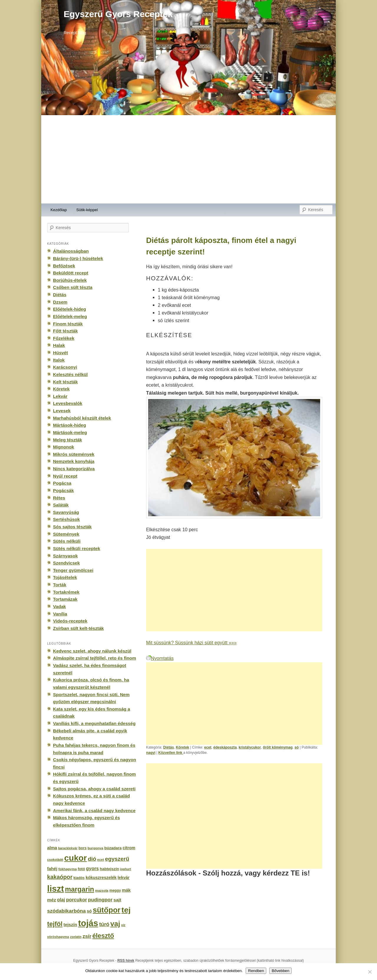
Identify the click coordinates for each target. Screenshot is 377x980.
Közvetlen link (170, 753)
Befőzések (64, 265)
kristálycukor (250, 747)
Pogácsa (62, 483)
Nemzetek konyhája (74, 461)
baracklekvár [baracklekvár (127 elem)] (67, 848)
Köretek (182, 747)
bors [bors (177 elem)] (83, 848)
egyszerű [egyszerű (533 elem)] (117, 859)
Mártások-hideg (69, 425)
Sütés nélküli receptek (76, 548)
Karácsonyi (65, 367)
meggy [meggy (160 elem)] (115, 890)
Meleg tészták (67, 439)
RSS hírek (126, 961)
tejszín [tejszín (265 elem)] (70, 924)
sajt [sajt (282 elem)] (117, 899)
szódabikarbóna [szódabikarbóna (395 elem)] (66, 911)
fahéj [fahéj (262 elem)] (52, 868)
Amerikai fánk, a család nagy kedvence (94, 810)
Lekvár (60, 396)
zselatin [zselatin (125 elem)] (76, 936)
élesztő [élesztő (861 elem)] (103, 935)
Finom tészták (68, 323)
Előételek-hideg (69, 309)
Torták (59, 584)
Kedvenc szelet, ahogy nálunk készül (92, 650)
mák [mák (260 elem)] (126, 890)
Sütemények (66, 534)
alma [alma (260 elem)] (52, 847)
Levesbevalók (67, 403)
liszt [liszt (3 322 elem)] (55, 888)
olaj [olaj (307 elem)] (61, 899)
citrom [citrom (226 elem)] (129, 847)
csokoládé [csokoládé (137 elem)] (55, 859)
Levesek (62, 410)
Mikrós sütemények (74, 454)
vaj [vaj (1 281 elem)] (115, 924)
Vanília (60, 613)
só (297, 747)
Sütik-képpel (87, 210)
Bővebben (280, 971)
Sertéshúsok (66, 519)
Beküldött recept (70, 272)
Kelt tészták (65, 381)
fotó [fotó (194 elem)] (81, 869)
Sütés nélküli (66, 541)
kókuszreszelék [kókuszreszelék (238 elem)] (101, 877)
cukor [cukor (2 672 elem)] (75, 858)
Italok (59, 359)
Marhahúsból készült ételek (82, 418)
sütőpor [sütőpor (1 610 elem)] (106, 910)
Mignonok (63, 446)
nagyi (151, 753)
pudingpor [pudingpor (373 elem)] (100, 900)
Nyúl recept (65, 476)
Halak (59, 345)
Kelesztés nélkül (70, 374)
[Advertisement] (188, 159)
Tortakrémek (66, 592)
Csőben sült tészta (72, 287)
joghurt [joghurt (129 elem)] (125, 869)
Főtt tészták (65, 330)
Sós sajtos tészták (72, 526)
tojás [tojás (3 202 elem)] (88, 923)
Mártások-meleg (70, 432)
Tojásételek (65, 577)
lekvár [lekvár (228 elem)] (124, 877)
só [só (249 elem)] (89, 911)
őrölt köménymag (277, 747)
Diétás (168, 747)
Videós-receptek (70, 620)
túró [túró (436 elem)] (104, 924)
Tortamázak (65, 599)
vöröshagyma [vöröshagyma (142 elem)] (58, 936)
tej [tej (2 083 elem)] (125, 909)
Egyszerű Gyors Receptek (118, 14)
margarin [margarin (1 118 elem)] (79, 889)
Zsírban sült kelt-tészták (78, 628)
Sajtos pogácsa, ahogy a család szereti (94, 788)
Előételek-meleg (70, 316)
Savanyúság (66, 512)
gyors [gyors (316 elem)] (92, 868)
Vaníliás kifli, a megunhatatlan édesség (94, 723)
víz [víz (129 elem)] (123, 925)
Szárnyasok (65, 555)
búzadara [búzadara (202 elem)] (113, 848)
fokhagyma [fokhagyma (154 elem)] (67, 869)
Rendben (256, 971)
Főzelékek (63, 338)
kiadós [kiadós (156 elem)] (79, 878)
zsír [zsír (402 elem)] (86, 936)
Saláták (61, 504)
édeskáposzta (225, 747)
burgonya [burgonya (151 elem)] (95, 848)
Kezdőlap (59, 210)
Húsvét (60, 352)
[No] (370, 972)
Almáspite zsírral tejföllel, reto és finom (94, 657)
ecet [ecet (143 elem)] (100, 859)
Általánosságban (71, 251)
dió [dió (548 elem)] (92, 859)
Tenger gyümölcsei (73, 570)
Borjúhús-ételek (70, 280)
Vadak (59, 606)
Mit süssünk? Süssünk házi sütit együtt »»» (191, 642)
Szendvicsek (66, 562)
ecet (207, 747)
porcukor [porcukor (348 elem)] (76, 899)
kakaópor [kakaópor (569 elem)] (59, 877)
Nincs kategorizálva (74, 468)
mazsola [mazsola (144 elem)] (101, 890)
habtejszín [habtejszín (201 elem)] (109, 869)
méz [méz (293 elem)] (51, 899)
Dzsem (60, 301)
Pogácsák (63, 490)
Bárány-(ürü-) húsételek (78, 258)
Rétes (59, 497)
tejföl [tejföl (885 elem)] (54, 924)
